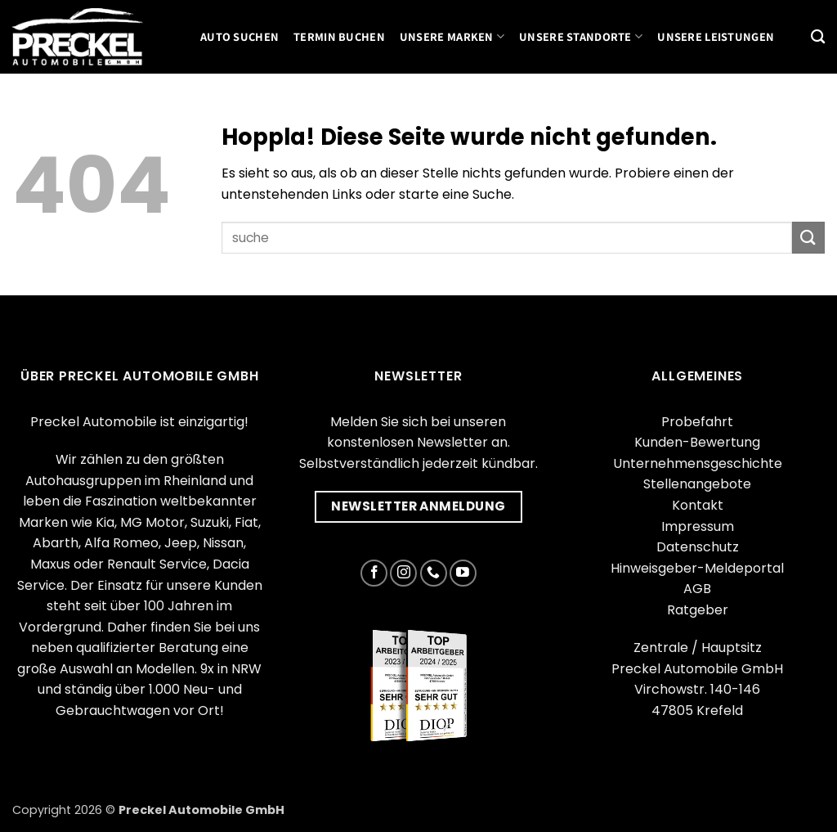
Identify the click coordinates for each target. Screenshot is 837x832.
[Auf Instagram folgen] (403, 573)
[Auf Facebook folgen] (373, 573)
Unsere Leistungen (715, 36)
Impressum (697, 526)
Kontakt (697, 505)
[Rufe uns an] (433, 573)
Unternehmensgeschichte (697, 463)
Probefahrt (697, 421)
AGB (697, 588)
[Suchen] (818, 37)
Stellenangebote (697, 483)
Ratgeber (697, 609)
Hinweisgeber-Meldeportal (697, 568)
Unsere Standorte (580, 37)
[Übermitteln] (808, 238)
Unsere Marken (452, 37)
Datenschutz (697, 546)
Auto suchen (239, 36)
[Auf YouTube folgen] (463, 573)
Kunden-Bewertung (697, 442)
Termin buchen (339, 36)
